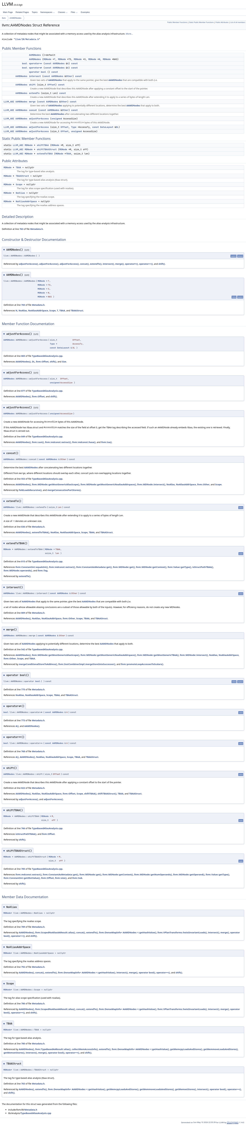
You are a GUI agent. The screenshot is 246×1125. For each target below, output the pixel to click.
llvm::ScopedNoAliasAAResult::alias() (55, 932)
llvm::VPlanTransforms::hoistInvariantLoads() (182, 932)
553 (23, 478)
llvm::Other (203, 484)
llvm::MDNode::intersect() (151, 484)
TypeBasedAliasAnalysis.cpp (47, 355)
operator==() (146, 263)
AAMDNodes (15, 18)
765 (23, 304)
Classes (63, 12)
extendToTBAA (45, 153)
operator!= (35, 67)
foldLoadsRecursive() (30, 490)
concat (33, 110)
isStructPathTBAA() (202, 567)
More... (129, 33)
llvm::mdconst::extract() (58, 442)
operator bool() (147, 972)
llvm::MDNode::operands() (18, 570)
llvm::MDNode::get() (124, 567)
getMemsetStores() (14, 1052)
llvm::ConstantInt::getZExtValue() (22, 877)
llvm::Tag (42, 570)
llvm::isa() (106, 442)
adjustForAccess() (28, 263)
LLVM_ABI (9, 101)
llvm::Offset (42, 361)
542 (23, 649)
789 (23, 926)
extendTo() (96, 263)
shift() (161, 263)
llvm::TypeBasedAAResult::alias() (53, 1049)
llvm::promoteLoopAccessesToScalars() (142, 664)
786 (23, 1003)
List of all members (237, 22)
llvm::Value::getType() (179, 567)
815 (23, 561)
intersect (35, 76)
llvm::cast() (38, 442)
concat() (84, 263)
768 (23, 751)
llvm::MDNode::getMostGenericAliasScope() (55, 484)
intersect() (108, 263)
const (48, 63)
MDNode (47, 59)
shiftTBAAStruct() (107, 793)
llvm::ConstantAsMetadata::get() (94, 567)
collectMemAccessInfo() (85, 1049)
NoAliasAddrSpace (26, 201)
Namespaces (47, 12)
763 (21, 228)
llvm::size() (61, 877)
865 (23, 355)
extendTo (34, 93)
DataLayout (106, 127)
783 (23, 1083)
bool (24, 63)
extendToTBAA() (40, 532)
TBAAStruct (22, 176)
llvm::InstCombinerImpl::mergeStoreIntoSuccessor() (86, 664)
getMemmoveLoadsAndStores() (220, 1049)
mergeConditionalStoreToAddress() (38, 664)
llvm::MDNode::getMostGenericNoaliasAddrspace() (108, 484)
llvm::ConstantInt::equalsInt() (32, 567)
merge (32, 101)
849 (23, 436)
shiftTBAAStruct (47, 149)
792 (23, 966)
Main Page (8, 12)
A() (17, 726)
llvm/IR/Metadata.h (27, 39)
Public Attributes (222, 22)
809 (23, 612)
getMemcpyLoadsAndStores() (186, 1049)
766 (23, 828)
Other (69, 76)
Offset (51, 84)
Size (64, 361)
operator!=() (131, 263)
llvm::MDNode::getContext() (151, 567)
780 (23, 1043)
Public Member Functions (177, 22)
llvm (4, 18)
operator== (35, 63)
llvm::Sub (77, 877)
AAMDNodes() (23, 361)
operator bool (37, 72)
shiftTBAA (43, 145)
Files (74, 12)
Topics (34, 12)
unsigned (56, 118)
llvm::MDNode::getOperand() (188, 874)
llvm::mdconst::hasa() (84, 442)
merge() (119, 263)
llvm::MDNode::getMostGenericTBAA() (158, 655)
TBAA (68, 153)
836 (23, 526)
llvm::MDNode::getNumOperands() (153, 874)
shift (32, 84)
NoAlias (20, 193)
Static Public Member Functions (201, 22)
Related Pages (22, 12)
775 (23, 689)
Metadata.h (36, 228)
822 (23, 787)
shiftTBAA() (90, 793)
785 (23, 868)
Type (73, 127)
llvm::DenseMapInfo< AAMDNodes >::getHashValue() (127, 932)
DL (117, 127)
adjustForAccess (39, 118)
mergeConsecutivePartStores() (64, 490)
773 (23, 720)
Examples (85, 12)
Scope (19, 184)
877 (23, 390)
